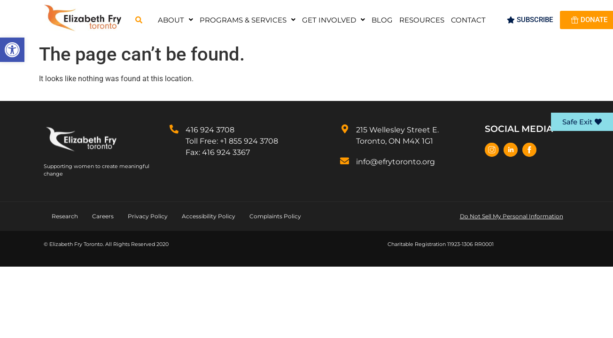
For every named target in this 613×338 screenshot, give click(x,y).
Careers (103, 216)
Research (65, 216)
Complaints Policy (275, 216)
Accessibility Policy (208, 216)
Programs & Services (247, 19)
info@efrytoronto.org (395, 161)
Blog (382, 19)
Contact (468, 19)
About (175, 19)
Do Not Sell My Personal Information (511, 216)
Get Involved (333, 19)
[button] (12, 50)
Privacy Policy (148, 216)
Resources (421, 19)
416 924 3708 (210, 129)
